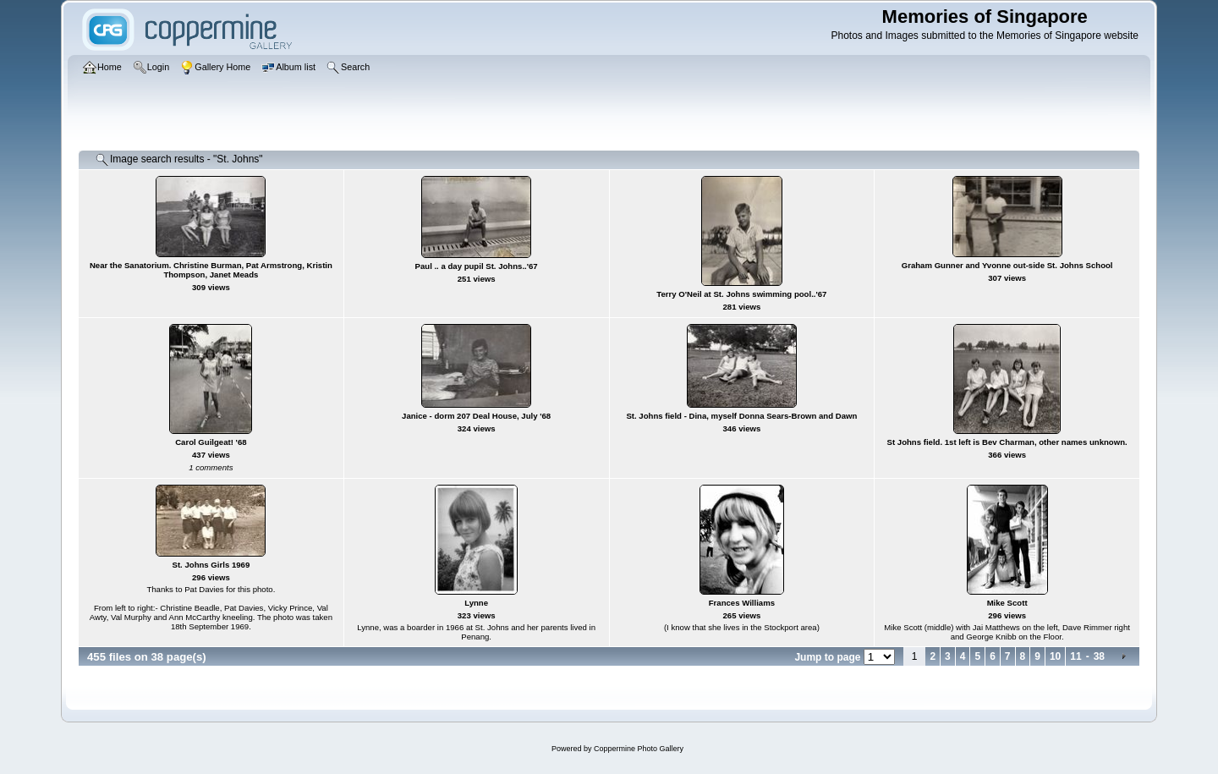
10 (1055, 656)
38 (1099, 656)
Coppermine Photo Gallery (638, 748)
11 (1075, 656)
